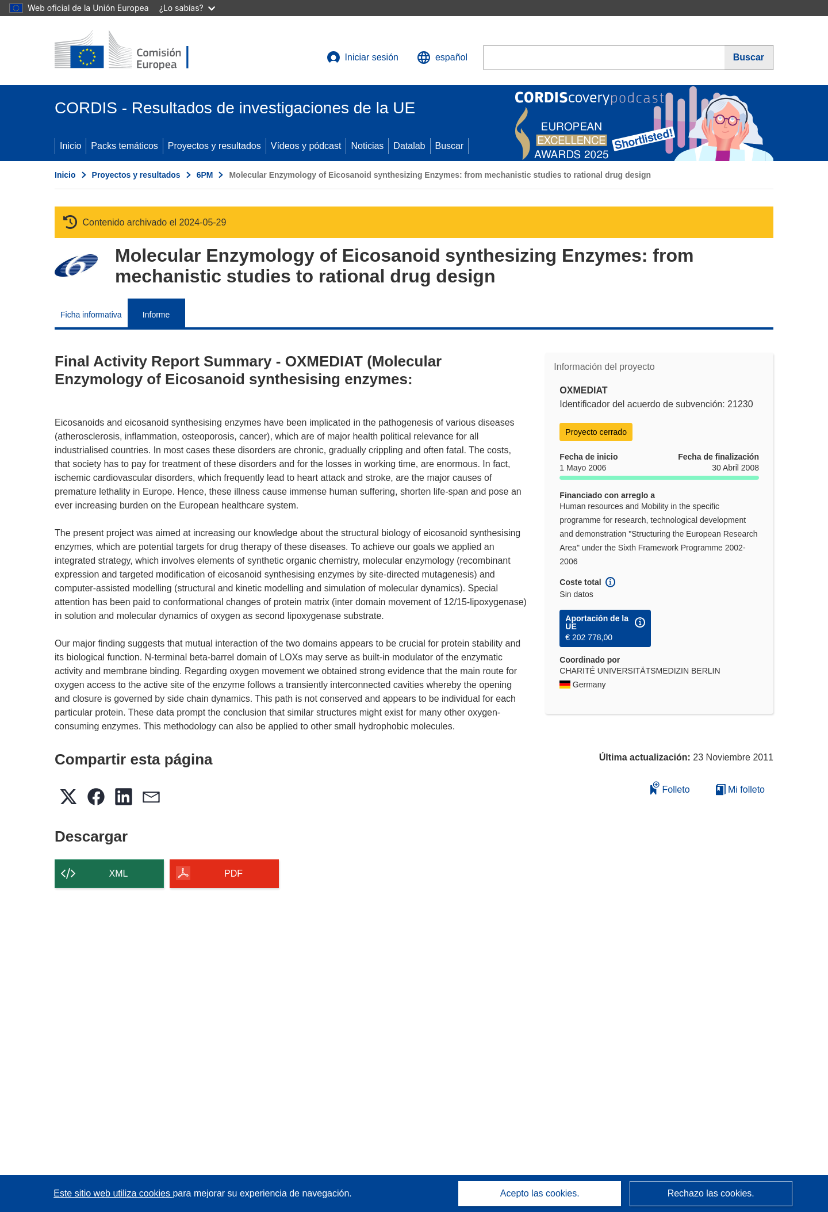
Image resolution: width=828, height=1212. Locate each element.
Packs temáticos (124, 146)
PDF (233, 873)
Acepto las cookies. (540, 1193)
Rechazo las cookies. (711, 1193)
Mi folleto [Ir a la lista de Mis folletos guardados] (740, 789)
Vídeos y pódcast (306, 146)
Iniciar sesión (362, 57)
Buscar (449, 146)
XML (118, 873)
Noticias (367, 146)
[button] (442, 57)
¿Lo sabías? (187, 8)
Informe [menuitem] (156, 314)
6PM (205, 174)
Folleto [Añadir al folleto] (669, 787)
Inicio (70, 146)
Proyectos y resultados (214, 146)
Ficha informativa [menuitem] (91, 314)
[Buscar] (748, 57)
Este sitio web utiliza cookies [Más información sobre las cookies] (112, 1193)
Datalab (409, 146)
